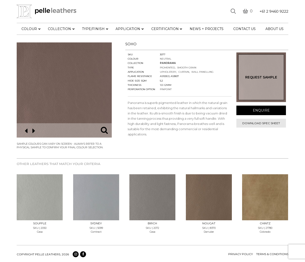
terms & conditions (272, 254)
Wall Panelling (202, 71)
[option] (64, 90)
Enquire (261, 110)
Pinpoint (166, 89)
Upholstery (168, 71)
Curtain (183, 71)
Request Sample (261, 77)
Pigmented (167, 67)
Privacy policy (240, 254)
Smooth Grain (186, 67)
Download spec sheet (261, 123)
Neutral (165, 58)
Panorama (168, 63)
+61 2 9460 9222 (273, 11)
